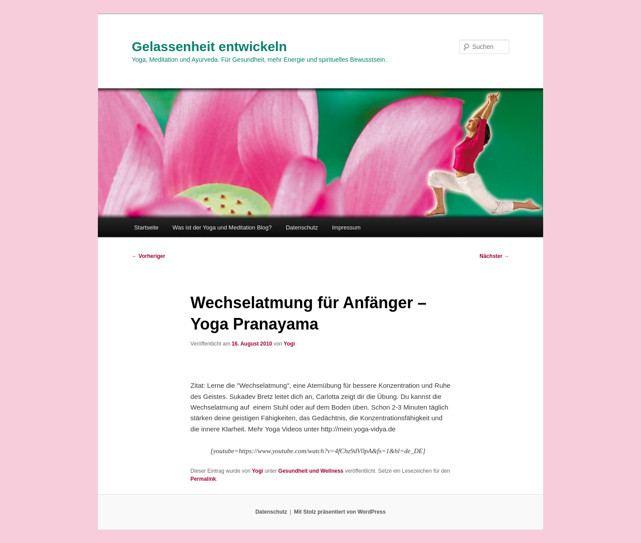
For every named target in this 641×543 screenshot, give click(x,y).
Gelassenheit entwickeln (209, 46)
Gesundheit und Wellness (310, 471)
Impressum (346, 227)
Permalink (203, 479)
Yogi (289, 344)
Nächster (494, 256)
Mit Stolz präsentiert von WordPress (339, 512)
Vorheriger (148, 256)
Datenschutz (302, 227)
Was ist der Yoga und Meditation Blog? (222, 227)
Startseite (146, 227)
